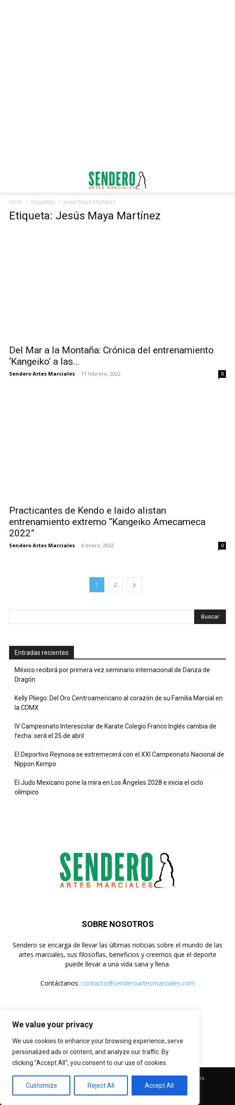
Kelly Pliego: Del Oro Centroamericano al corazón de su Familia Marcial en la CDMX (119, 702)
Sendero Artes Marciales (42, 373)
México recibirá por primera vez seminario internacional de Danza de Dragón (112, 674)
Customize (41, 1085)
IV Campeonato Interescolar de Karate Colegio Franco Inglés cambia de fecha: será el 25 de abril (115, 731)
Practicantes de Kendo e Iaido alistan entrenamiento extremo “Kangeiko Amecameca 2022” (107, 522)
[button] (15, 180)
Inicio (16, 202)
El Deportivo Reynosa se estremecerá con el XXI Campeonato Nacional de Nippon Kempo (119, 759)
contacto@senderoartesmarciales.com (138, 983)
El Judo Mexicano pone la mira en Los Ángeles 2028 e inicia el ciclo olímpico (109, 787)
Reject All (101, 1085)
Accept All (159, 1085)
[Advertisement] (117, 16)
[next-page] (134, 584)
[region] (100, 1057)
